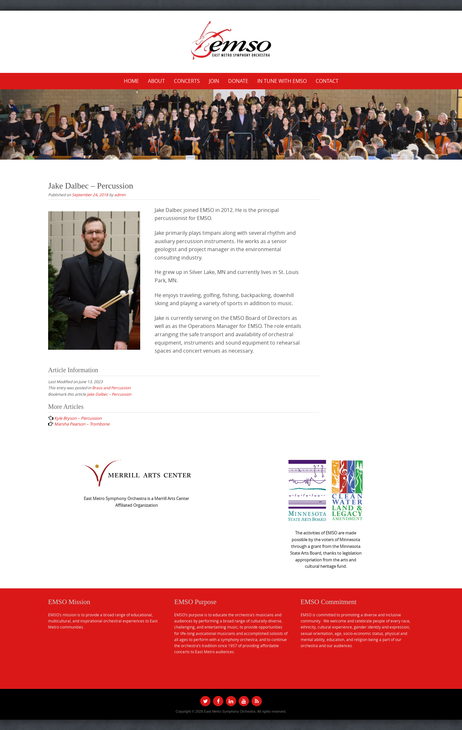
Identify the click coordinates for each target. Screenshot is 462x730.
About (156, 80)
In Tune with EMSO (282, 80)
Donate (238, 80)
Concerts (187, 80)
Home (131, 80)
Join (214, 80)
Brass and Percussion (111, 387)
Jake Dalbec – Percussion (109, 394)
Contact (327, 80)
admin (119, 194)
